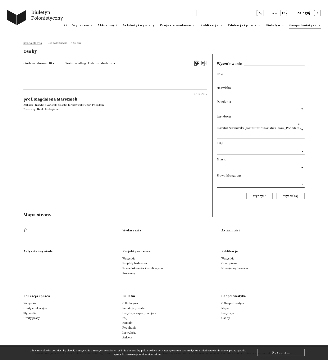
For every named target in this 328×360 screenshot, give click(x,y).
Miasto (221, 159)
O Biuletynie (130, 303)
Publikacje (209, 25)
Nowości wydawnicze (235, 268)
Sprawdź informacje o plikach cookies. (138, 354)
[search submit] (261, 13)
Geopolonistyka (302, 25)
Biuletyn (272, 25)
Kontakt (127, 323)
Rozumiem (281, 352)
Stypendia (29, 313)
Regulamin (129, 328)
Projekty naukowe (175, 25)
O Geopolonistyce (232, 303)
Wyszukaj (290, 196)
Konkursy (128, 273)
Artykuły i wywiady (139, 25)
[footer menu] (26, 230)
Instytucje (224, 117)
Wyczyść (259, 196)
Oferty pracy (31, 318)
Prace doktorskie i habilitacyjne (142, 268)
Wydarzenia (82, 25)
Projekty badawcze (134, 263)
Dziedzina (224, 102)
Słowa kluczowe (229, 176)
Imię (220, 74)
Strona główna (32, 43)
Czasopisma (229, 263)
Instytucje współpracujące (139, 313)
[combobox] (52, 63)
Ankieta (127, 337)
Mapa (225, 308)
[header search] (226, 13)
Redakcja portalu (133, 308)
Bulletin (128, 296)
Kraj (220, 143)
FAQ (124, 318)
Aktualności (107, 25)
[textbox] (218, 134)
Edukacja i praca (242, 25)
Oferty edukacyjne (35, 308)
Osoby (225, 318)
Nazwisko (224, 88)
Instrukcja (129, 333)
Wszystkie (128, 259)
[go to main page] (36, 18)
